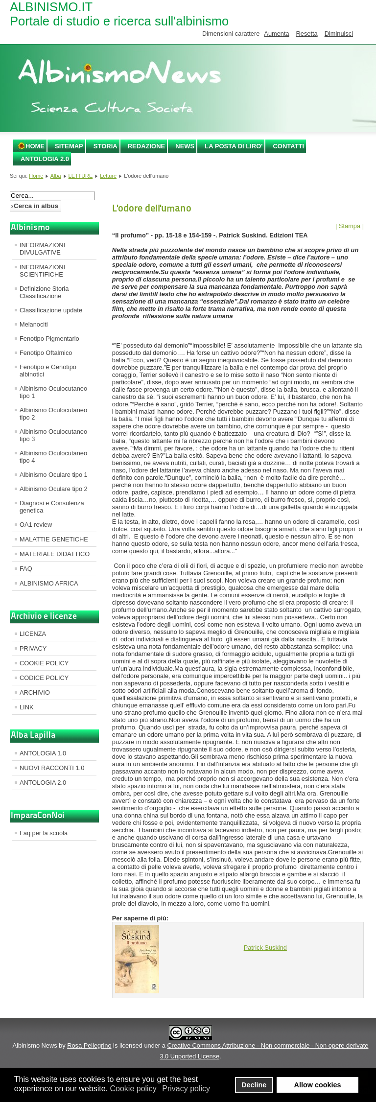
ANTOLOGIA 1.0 (43, 753)
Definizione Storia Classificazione (44, 292)
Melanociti (34, 324)
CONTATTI (288, 146)
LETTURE (81, 176)
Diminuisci (339, 33)
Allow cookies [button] (317, 1085)
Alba (55, 176)
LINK (26, 707)
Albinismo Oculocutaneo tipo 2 (53, 413)
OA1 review (36, 524)
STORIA (106, 146)
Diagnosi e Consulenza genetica (52, 506)
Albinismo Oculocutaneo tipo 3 (53, 435)
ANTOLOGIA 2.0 (45, 159)
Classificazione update (51, 310)
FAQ (26, 568)
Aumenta (276, 33)
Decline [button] (253, 1085)
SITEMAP (69, 146)
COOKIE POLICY (44, 663)
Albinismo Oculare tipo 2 (54, 488)
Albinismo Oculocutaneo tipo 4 (53, 456)
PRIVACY (33, 648)
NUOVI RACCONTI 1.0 (52, 768)
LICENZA (33, 633)
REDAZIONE (146, 146)
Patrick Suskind (265, 947)
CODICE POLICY (44, 677)
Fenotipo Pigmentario (49, 338)
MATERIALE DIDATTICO (55, 554)
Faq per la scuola (44, 833)
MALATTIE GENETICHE (54, 539)
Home (35, 146)
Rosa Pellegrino (89, 1045)
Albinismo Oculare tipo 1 (54, 474)
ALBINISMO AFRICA (49, 583)
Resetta (307, 33)
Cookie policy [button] (133, 1088)
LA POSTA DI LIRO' (233, 146)
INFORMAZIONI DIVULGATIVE (42, 248)
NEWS (184, 146)
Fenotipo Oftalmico (46, 352)
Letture (108, 176)
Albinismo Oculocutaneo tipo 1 (53, 392)
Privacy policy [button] (186, 1088)
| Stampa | (349, 226)
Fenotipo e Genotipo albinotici (48, 370)
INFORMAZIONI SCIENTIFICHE (42, 270)
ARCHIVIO (35, 692)
